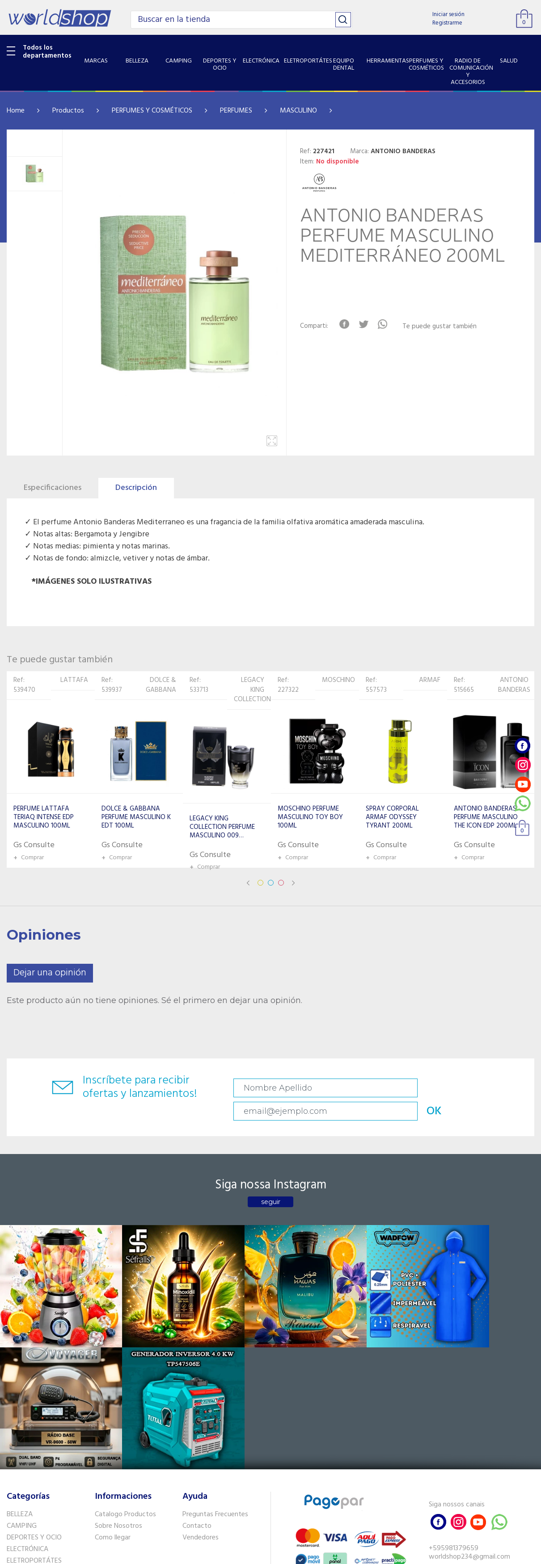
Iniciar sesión (448, 14)
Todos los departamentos (47, 51)
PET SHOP (22, 1490)
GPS (13, 1478)
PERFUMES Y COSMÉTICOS (152, 111)
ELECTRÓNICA (27, 1376)
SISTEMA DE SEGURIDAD (44, 1466)
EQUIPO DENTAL (31, 1399)
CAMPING (22, 1353)
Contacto (196, 1353)
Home (16, 111)
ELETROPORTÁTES (34, 1387)
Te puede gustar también (445, 326)
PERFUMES (236, 111)
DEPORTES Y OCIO (34, 1364)
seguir (270, 1182)
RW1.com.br (301, 1553)
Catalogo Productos (125, 1341)
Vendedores (200, 1364)
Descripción (136, 487)
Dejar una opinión (49, 973)
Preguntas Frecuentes (215, 1341)
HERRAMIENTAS (31, 1410)
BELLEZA (20, 1341)
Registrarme (447, 23)
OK (502, 1088)
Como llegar (113, 1364)
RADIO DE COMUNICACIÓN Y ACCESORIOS (47, 1439)
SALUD (17, 1455)
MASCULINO (298, 111)
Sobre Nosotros (118, 1353)
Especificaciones (52, 487)
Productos (68, 111)
